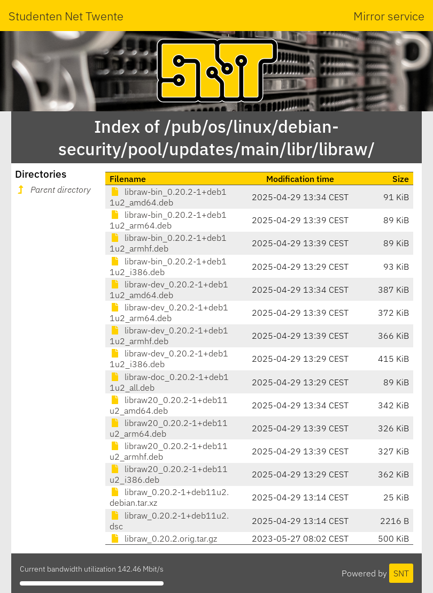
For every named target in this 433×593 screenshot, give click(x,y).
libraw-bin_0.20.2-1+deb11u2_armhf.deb (168, 243)
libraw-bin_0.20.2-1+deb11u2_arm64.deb (168, 220)
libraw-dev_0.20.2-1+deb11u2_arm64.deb (169, 312)
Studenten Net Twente (66, 16)
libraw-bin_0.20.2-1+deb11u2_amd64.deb (168, 197)
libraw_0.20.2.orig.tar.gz (163, 538)
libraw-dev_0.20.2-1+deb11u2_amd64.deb (169, 289)
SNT (401, 573)
